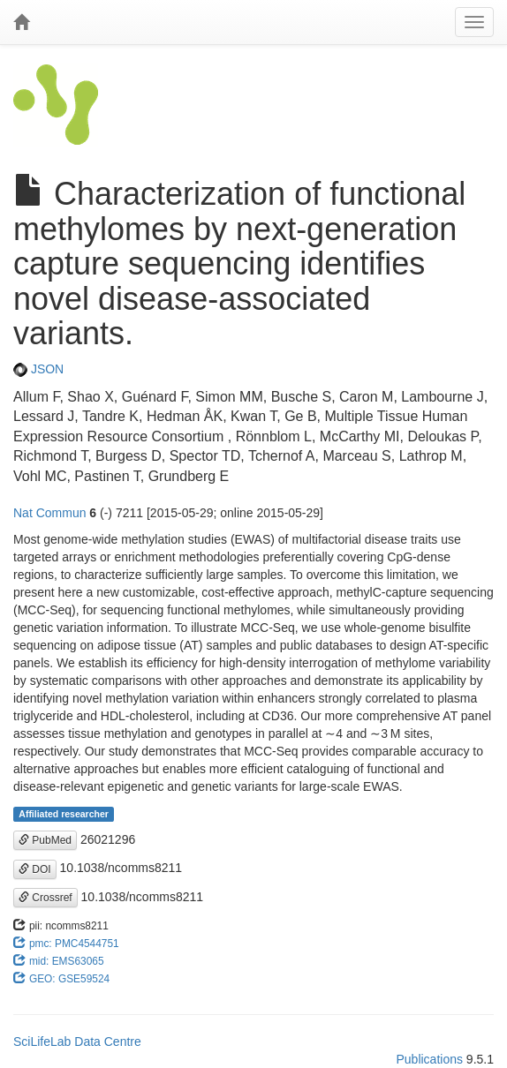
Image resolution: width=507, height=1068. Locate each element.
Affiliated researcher (64, 814)
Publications (429, 1059)
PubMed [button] (45, 840)
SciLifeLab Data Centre (77, 1041)
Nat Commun (49, 513)
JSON (38, 369)
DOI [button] (35, 869)
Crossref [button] (45, 897)
